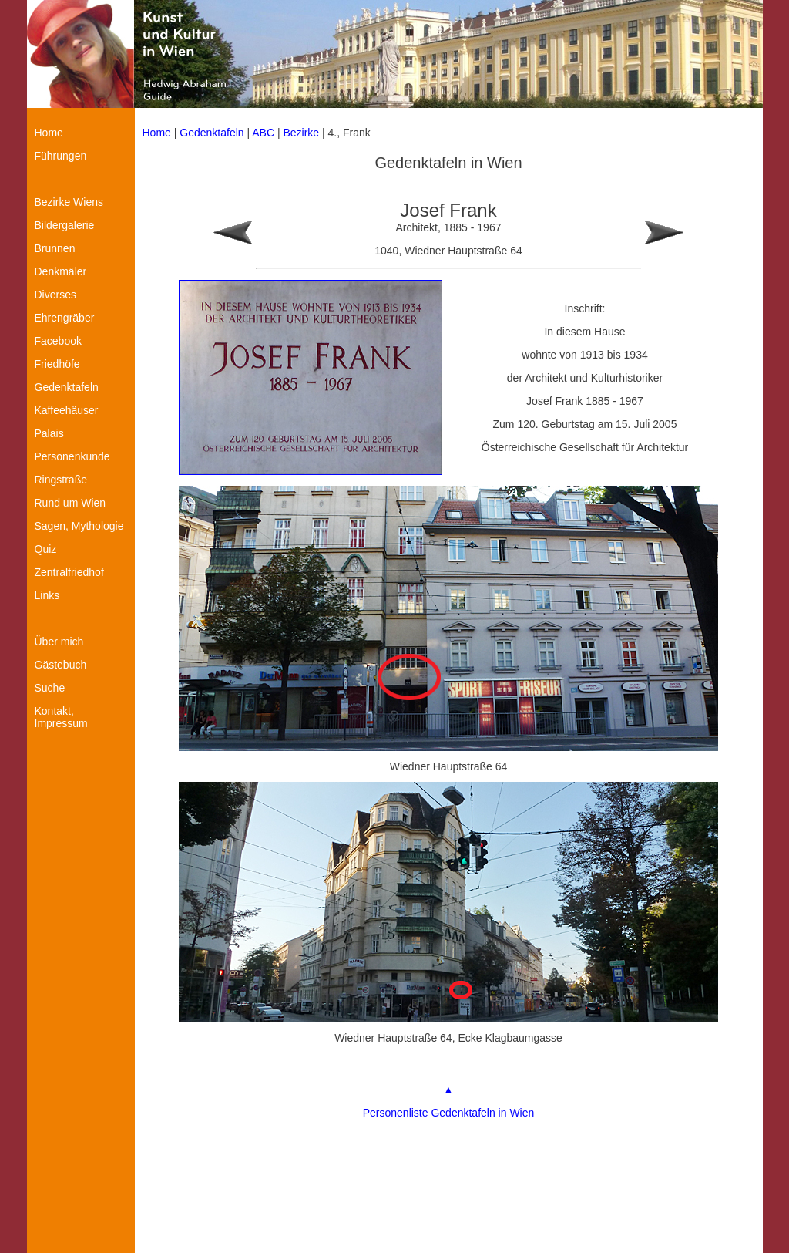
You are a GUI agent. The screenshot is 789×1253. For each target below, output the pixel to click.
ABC (263, 132)
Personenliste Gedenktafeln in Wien (449, 1112)
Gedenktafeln (211, 132)
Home (157, 132)
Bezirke (301, 132)
